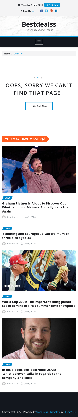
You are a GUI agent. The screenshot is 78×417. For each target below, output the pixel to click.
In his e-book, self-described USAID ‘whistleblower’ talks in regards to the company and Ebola (31, 373)
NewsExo (55, 411)
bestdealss (12, 217)
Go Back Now (39, 106)
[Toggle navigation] (39, 41)
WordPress (42, 411)
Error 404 (18, 53)
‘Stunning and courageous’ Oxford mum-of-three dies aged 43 (36, 235)
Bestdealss (39, 24)
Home (7, 53)
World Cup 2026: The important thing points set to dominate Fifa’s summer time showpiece (38, 304)
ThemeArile (70, 411)
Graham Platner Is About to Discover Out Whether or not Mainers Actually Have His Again (35, 207)
